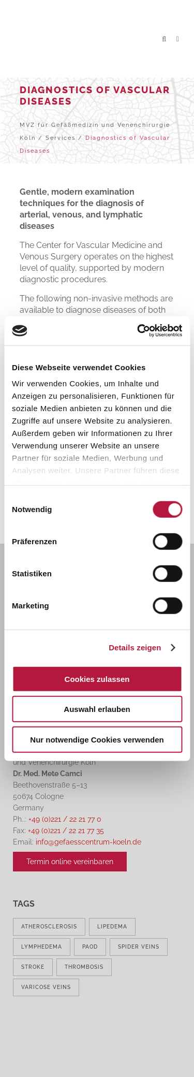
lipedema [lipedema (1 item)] (112, 926)
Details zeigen (135, 647)
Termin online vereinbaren (69, 861)
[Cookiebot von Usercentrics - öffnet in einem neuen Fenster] (138, 331)
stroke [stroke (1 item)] (32, 967)
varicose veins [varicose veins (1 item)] (46, 987)
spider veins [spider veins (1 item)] (138, 947)
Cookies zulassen (97, 678)
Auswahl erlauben (97, 709)
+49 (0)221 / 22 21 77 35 (66, 830)
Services (61, 138)
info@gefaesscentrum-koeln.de (88, 842)
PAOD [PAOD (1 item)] (90, 947)
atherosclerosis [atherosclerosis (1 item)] (49, 926)
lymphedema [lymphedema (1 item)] (41, 947)
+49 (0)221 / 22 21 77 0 (64, 819)
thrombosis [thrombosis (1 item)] (84, 967)
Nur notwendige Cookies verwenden (96, 739)
